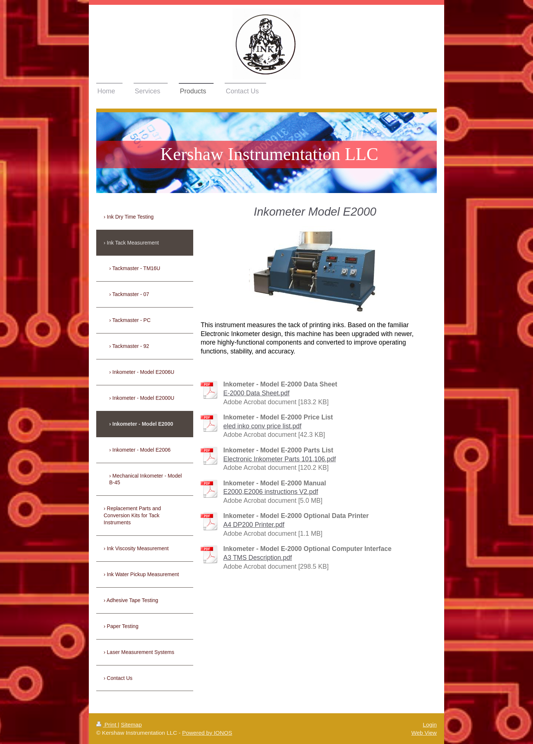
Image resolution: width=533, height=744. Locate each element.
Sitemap (131, 724)
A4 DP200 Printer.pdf (253, 524)
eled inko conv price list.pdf (262, 426)
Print (107, 724)
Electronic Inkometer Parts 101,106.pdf (279, 459)
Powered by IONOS (207, 733)
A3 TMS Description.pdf (257, 557)
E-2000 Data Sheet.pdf (256, 393)
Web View (424, 733)
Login (430, 724)
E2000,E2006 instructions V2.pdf (270, 491)
